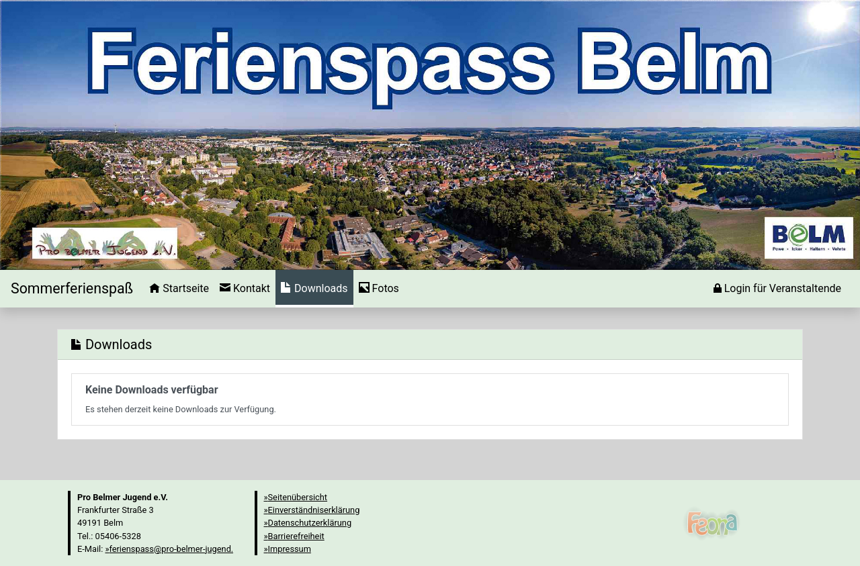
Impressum (289, 549)
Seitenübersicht (298, 497)
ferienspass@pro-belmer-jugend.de (176, 549)
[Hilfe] (378, 289)
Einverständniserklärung (314, 510)
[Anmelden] (777, 289)
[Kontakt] (244, 289)
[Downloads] (314, 289)
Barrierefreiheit (296, 536)
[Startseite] (72, 288)
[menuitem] (179, 289)
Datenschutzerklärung (310, 523)
